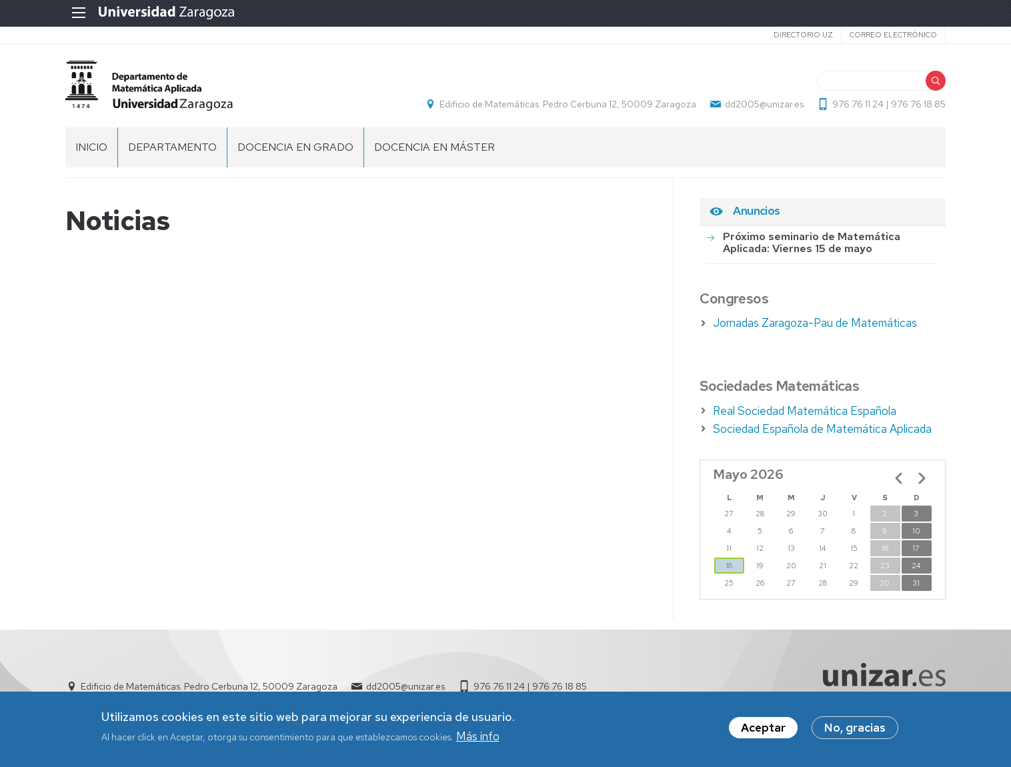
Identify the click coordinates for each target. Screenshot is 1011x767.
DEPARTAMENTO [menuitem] (172, 147)
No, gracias (855, 729)
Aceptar (763, 729)
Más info (477, 737)
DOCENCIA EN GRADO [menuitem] (295, 147)
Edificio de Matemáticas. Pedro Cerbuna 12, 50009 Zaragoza (567, 104)
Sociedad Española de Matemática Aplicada (822, 429)
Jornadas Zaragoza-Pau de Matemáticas (815, 322)
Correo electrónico (893, 34)
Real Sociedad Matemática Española (804, 411)
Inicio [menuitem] (91, 147)
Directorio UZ (803, 34)
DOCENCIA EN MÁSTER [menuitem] (434, 147)
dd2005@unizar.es (764, 104)
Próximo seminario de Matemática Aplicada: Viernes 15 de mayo (811, 242)
